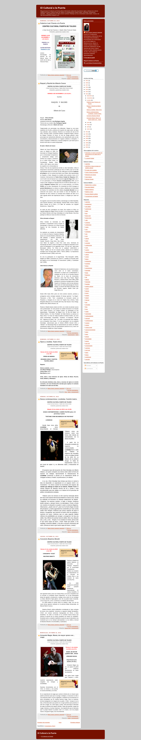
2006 (87, 142)
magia (69, 718)
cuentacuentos (89, 252)
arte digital (88, 206)
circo (86, 236)
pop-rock (87, 343)
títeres (86, 355)
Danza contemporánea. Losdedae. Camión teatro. (58, 399)
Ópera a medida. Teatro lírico (51, 342)
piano (86, 334)
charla (86, 227)
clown (86, 241)
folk (86, 277)
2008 (87, 138)
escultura (87, 263)
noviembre (90, 98)
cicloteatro (88, 231)
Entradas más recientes (43, 722)
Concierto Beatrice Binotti (50, 539)
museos (87, 323)
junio (88, 122)
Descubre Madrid (89, 187)
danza (69, 532)
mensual (87, 318)
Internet (87, 300)
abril (88, 126)
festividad (87, 270)
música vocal (88, 327)
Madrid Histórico (89, 189)
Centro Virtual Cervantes (91, 172)
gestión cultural (89, 286)
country (87, 250)
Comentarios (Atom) (50, 726)
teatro (77, 334)
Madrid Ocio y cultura (90, 185)
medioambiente (89, 316)
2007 (87, 140)
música (87, 325)
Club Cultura (88, 177)
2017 (87, 85)
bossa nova (68, 628)
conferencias (88, 245)
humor (87, 293)
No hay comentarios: (72, 76)
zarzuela (87, 359)
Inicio (60, 722)
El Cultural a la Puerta (52, 7)
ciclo (86, 229)
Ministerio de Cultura (90, 174)
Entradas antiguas (75, 722)
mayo (88, 124)
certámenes (88, 224)
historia (87, 291)
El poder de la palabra (91, 170)
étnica (86, 266)
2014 (87, 91)
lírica (66, 392)
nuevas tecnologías (90, 329)
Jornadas (87, 304)
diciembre (89, 95)
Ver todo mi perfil (90, 57)
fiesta (86, 272)
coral (86, 247)
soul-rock (87, 350)
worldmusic (88, 357)
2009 (87, 136)
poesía (69, 78)
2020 (87, 82)
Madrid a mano (89, 191)
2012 (87, 131)
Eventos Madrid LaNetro (91, 194)
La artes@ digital (89, 158)
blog (86, 213)
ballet (86, 211)
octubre (89, 100)
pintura (87, 336)
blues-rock (88, 215)
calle (86, 220)
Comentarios (89, 368)
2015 (87, 89)
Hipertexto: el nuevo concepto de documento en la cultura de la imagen (93, 154)
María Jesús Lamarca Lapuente (94, 32)
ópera (69, 392)
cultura (87, 254)
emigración (88, 261)
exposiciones (88, 268)
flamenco (87, 275)
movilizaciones (89, 320)
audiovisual (88, 209)
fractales (87, 284)
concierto (87, 243)
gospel (87, 288)
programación (74, 78)
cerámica (87, 222)
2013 (87, 94)
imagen (87, 295)
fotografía (87, 282)
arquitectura (88, 204)
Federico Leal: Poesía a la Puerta (52, 23)
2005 (87, 145)
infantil (87, 298)
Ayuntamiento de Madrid (91, 196)
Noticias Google (89, 179)
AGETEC (87, 164)
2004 (87, 147)
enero (88, 129)
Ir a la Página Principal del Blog (93, 63)
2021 (87, 80)
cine (86, 234)
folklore (87, 279)
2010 (87, 134)
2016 (87, 87)
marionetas (88, 313)
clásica (87, 238)
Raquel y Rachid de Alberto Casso (53, 83)
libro (86, 307)
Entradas (88, 365)
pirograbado (88, 339)
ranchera (87, 348)
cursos (87, 256)
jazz (86, 302)
